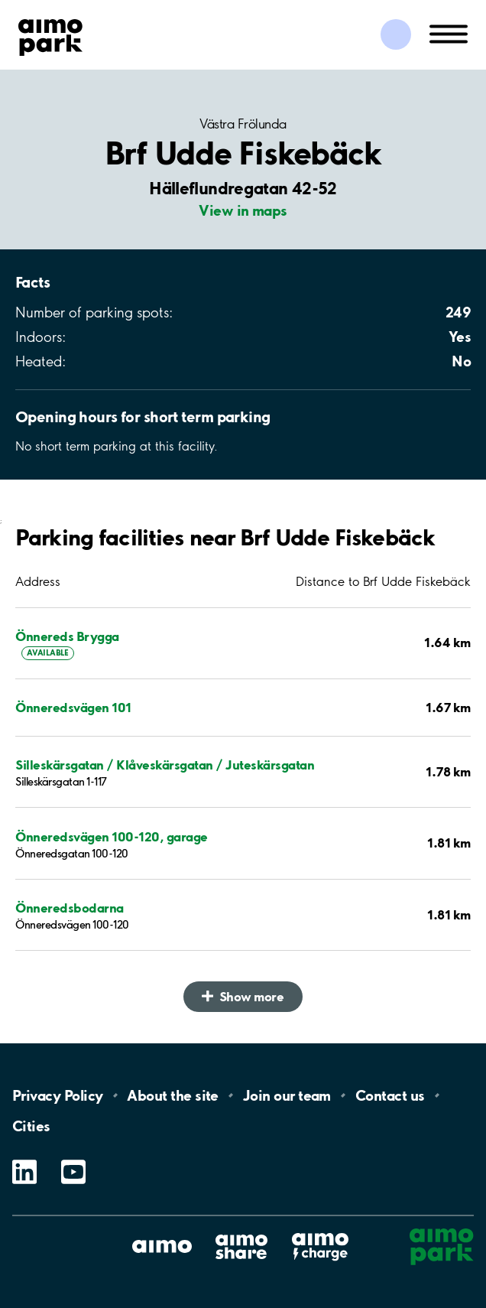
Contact (390, 1095)
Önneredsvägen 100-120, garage (111, 836)
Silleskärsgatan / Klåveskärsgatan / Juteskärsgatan (164, 764)
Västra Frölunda (242, 124)
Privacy (57, 1095)
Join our (287, 1095)
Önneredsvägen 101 (73, 707)
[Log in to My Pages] (396, 34)
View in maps (243, 210)
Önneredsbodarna (69, 908)
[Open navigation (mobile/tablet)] (448, 33)
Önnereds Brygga (67, 636)
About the (172, 1095)
